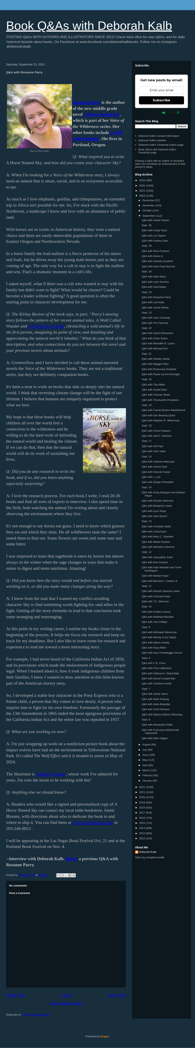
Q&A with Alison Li (152, 256)
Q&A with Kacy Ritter (154, 647)
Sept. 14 (146, 487)
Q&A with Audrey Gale (155, 240)
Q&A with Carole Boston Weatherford (163, 410)
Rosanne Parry (87, 102)
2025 (142, 185)
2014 (142, 828)
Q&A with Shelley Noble (155, 358)
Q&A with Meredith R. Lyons (158, 343)
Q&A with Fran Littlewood (156, 668)
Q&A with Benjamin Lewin (157, 505)
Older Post (117, 995)
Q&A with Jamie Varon (155, 693)
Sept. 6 (146, 719)
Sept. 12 (146, 551)
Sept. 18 (146, 425)
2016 (142, 817)
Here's (72, 858)
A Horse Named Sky (102, 114)
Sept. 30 (146, 225)
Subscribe (161, 100)
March (146, 770)
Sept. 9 (146, 627)
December (148, 200)
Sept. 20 (146, 379)
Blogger (104, 1036)
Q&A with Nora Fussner (155, 251)
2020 (142, 797)
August (146, 744)
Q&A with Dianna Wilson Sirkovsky (162, 714)
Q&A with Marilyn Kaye (155, 575)
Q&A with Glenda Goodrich (157, 261)
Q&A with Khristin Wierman (157, 500)
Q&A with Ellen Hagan (155, 738)
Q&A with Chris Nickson (155, 709)
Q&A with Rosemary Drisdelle (159, 369)
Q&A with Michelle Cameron (158, 546)
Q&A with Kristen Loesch (156, 611)
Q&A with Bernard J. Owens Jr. (160, 580)
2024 (142, 190)
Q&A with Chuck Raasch (156, 430)
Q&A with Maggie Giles (155, 363)
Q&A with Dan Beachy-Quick (158, 415)
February (148, 775)
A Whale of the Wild (46, 326)
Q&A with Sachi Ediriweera (157, 333)
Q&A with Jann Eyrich (154, 516)
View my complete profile (149, 857)
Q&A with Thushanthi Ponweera (160, 399)
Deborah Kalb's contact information (158, 135)
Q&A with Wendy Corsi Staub (159, 637)
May (145, 759)
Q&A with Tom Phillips (154, 621)
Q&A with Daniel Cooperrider (158, 678)
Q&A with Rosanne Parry (156, 297)
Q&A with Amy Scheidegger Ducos (162, 652)
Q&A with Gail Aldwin (154, 286)
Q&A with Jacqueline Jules (157, 557)
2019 (142, 802)
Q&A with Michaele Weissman (159, 632)
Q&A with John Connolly (156, 317)
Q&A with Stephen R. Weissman (160, 420)
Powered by (162, 112)
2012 (142, 838)
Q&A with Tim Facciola (155, 322)
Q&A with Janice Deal (154, 466)
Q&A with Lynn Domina (155, 281)
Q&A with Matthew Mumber (158, 616)
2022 (142, 787)
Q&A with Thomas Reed (156, 394)
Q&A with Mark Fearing (155, 699)
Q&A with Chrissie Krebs (156, 596)
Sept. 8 (146, 657)
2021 (142, 792)
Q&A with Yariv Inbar (154, 451)
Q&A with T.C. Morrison (155, 601)
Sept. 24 (146, 292)
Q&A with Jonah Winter (155, 307)
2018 (142, 807)
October (147, 210)
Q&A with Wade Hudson (156, 541)
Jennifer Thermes (51, 774)
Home (67, 995)
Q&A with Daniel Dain (154, 389)
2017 (142, 812)
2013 (142, 833)
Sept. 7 (146, 688)
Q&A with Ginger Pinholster (158, 482)
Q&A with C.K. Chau (153, 663)
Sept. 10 (146, 606)
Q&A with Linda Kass (154, 531)
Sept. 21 (146, 353)
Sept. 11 (146, 586)
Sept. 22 (146, 328)
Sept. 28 (146, 271)
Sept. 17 (146, 440)
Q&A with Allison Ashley (155, 642)
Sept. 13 (146, 521)
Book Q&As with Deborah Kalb (89, 25)
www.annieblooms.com (92, 822)
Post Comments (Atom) (36, 1014)
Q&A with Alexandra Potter (157, 724)
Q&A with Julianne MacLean (158, 461)
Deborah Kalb (147, 851)
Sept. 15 (146, 456)
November (148, 205)
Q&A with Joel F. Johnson (156, 435)
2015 (142, 822)
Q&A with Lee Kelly (153, 302)
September (149, 215)
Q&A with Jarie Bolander (156, 704)
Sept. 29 (146, 245)
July (145, 749)
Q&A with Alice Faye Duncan (158, 266)
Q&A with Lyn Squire (154, 235)
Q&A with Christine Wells (156, 526)
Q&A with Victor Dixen (154, 338)
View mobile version (66, 1003)
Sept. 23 (146, 312)
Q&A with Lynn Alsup (154, 511)
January (147, 780)
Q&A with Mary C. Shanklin (157, 536)
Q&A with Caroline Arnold (156, 683)
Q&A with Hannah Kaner (156, 471)
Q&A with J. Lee (151, 477)
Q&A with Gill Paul (152, 446)
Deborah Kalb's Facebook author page (160, 144)
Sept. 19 (146, 405)
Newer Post (15, 995)
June (145, 754)
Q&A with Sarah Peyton (155, 220)
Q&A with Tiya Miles (153, 384)
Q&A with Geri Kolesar (155, 562)
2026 (142, 180)
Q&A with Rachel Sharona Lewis (161, 591)
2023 (142, 195)
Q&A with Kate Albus (154, 276)
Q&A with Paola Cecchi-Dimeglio (161, 374)
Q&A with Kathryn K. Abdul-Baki (160, 673)
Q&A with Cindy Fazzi (154, 230)
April (145, 765)
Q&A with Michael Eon (155, 348)
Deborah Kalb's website (152, 140)
